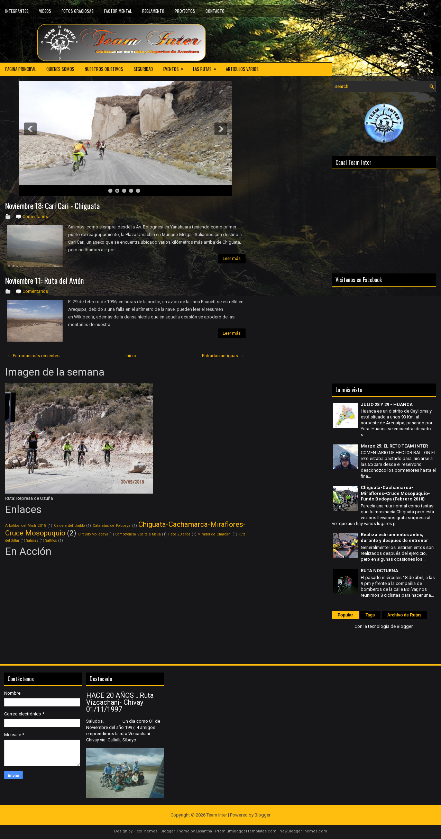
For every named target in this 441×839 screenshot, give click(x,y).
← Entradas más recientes (33, 355)
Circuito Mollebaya (93, 534)
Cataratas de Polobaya (111, 525)
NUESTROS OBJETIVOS (104, 68)
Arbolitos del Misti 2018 (25, 525)
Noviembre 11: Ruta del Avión (44, 280)
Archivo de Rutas (404, 615)
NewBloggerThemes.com (303, 831)
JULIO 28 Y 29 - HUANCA (387, 404)
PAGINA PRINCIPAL (20, 68)
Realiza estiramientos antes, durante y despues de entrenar (394, 537)
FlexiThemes (145, 831)
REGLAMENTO (153, 11)
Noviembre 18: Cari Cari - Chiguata (52, 205)
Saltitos (51, 540)
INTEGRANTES (17, 11)
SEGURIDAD (143, 68)
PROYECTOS (185, 11)
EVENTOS (175, 67)
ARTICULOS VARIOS (242, 68)
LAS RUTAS (207, 67)
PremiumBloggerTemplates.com (245, 831)
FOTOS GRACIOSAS (78, 11)
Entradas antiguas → (223, 355)
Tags (370, 615)
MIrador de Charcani (214, 534)
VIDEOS (45, 11)
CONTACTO (214, 11)
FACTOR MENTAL (118, 11)
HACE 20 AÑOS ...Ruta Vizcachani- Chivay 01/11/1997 (120, 702)
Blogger (404, 626)
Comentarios (35, 216)
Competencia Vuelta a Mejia (138, 534)
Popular (345, 615)
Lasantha (204, 831)
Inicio (131, 355)
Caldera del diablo (69, 525)
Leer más (232, 258)
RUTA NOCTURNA (379, 570)
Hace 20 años (179, 534)
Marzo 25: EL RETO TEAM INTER (394, 446)
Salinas (32, 540)
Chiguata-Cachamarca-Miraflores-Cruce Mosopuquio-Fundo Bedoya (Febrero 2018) (395, 493)
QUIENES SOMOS (60, 68)
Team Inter (216, 815)
